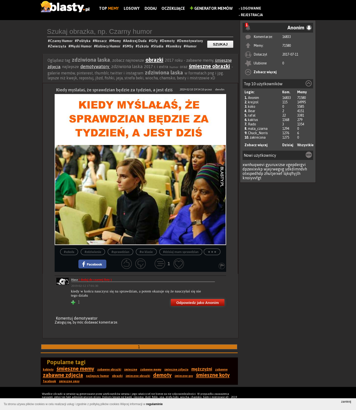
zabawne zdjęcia (63, 375)
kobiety (48, 369)
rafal (252, 115)
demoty (162, 375)
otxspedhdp (253, 173)
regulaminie (154, 404)
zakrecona (258, 137)
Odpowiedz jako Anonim (197, 303)
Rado (252, 124)
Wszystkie (305, 145)
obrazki (154, 60)
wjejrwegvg (274, 169)
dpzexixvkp (253, 169)
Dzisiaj (287, 145)
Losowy (132, 8)
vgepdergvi (296, 164)
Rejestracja (252, 15)
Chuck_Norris (258, 133)
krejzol (253, 102)
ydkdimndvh (296, 169)
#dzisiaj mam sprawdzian (181, 252)
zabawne (221, 369)
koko (251, 107)
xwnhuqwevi (254, 164)
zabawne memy (150, 369)
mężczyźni (201, 369)
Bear (251, 111)
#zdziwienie (93, 252)
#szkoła (69, 252)
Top (109, 8)
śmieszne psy (184, 376)
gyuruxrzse (275, 164)
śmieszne (130, 369)
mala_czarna (258, 129)
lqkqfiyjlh (291, 173)
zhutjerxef (273, 173)
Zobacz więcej (265, 72)
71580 (286, 46)
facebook (49, 381)
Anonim (253, 98)
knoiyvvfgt (252, 178)
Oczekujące (173, 8)
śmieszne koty (213, 375)
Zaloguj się (63, 322)
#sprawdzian (120, 252)
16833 (286, 37)
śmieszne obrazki (209, 66)
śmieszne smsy (69, 381)
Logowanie (251, 8)
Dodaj (151, 8)
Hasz (91, 279)
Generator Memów (211, 8)
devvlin (219, 89)
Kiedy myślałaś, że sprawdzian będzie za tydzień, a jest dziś (114, 89)
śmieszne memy (75, 368)
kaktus (253, 120)
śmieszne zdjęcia (176, 369)
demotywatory (95, 66)
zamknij (346, 401)
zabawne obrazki (109, 369)
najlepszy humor (97, 376)
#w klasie (146, 252)
